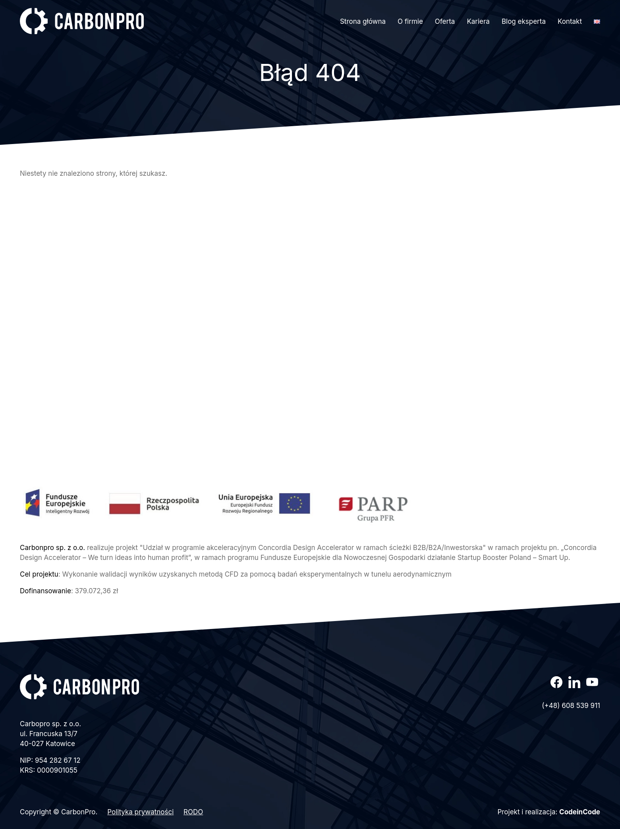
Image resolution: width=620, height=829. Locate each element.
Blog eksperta (524, 21)
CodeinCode (579, 812)
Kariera (478, 21)
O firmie (410, 21)
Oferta (445, 21)
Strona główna (363, 21)
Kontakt (570, 21)
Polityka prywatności (140, 812)
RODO (193, 812)
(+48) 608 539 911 (571, 706)
